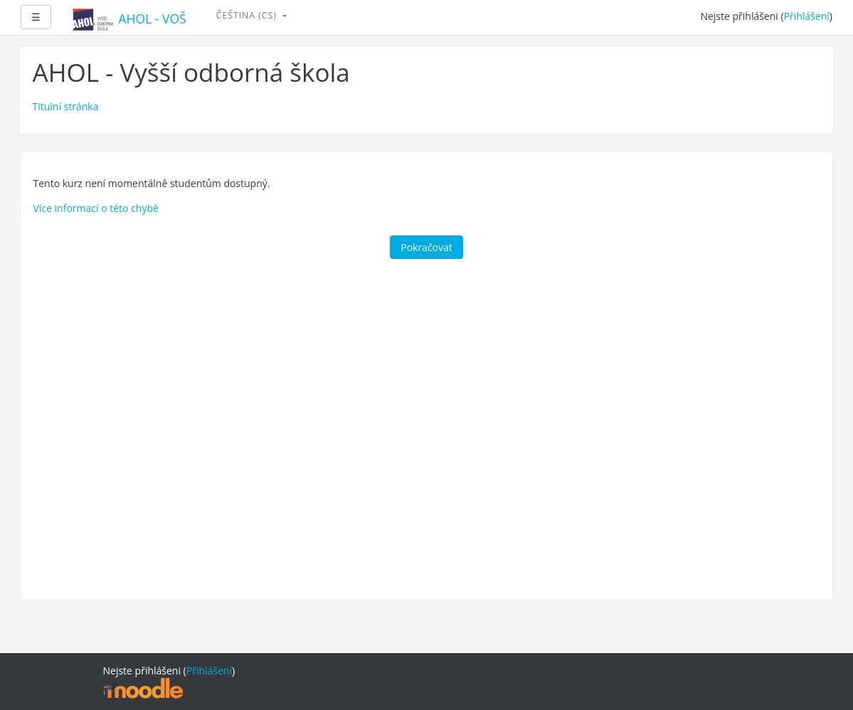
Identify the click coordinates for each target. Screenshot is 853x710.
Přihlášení (807, 16)
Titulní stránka (66, 106)
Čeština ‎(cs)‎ (248, 15)
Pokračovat (426, 247)
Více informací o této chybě (96, 208)
